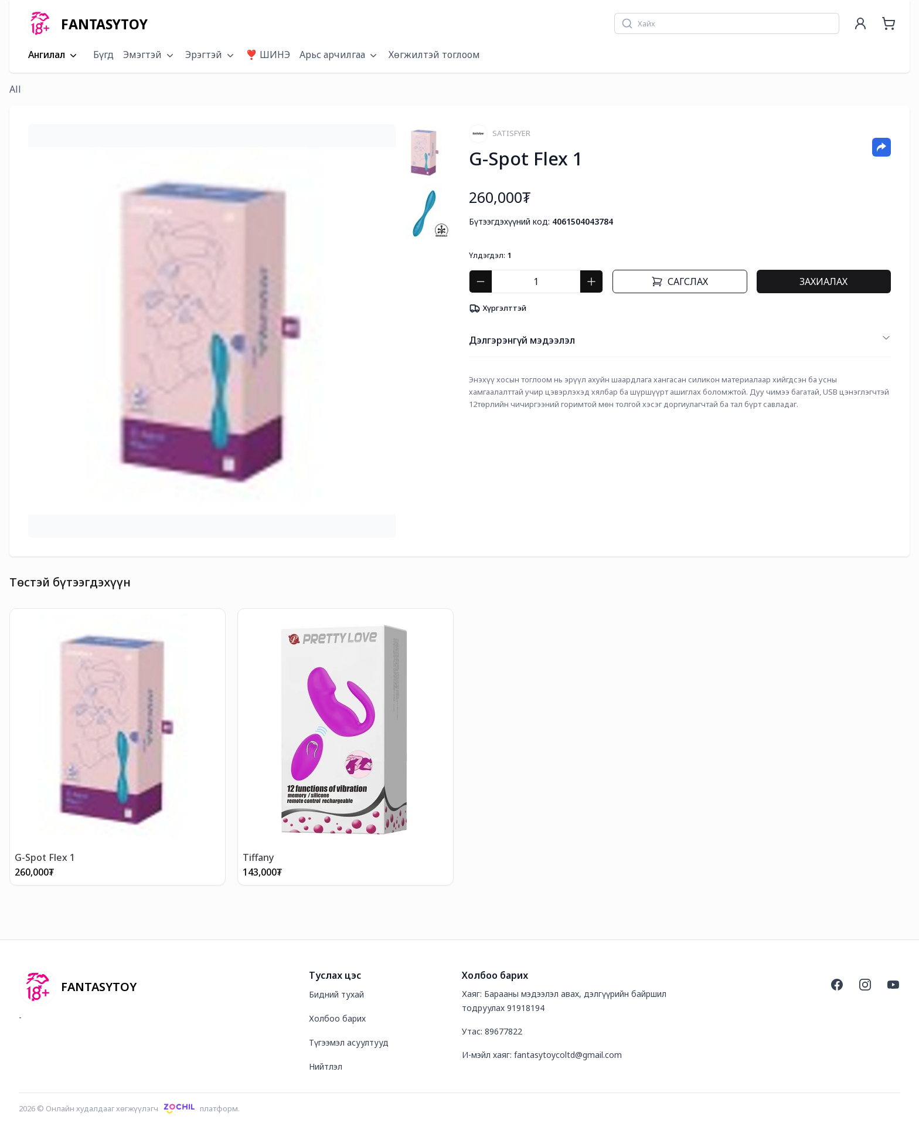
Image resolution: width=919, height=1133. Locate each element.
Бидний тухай (336, 994)
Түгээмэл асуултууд (349, 1042)
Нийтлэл (325, 1066)
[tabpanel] (212, 331)
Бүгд (103, 54)
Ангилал (53, 55)
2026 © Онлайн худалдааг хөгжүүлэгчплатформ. (129, 1108)
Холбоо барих (337, 1018)
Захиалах (823, 281)
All (15, 89)
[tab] (425, 152)
